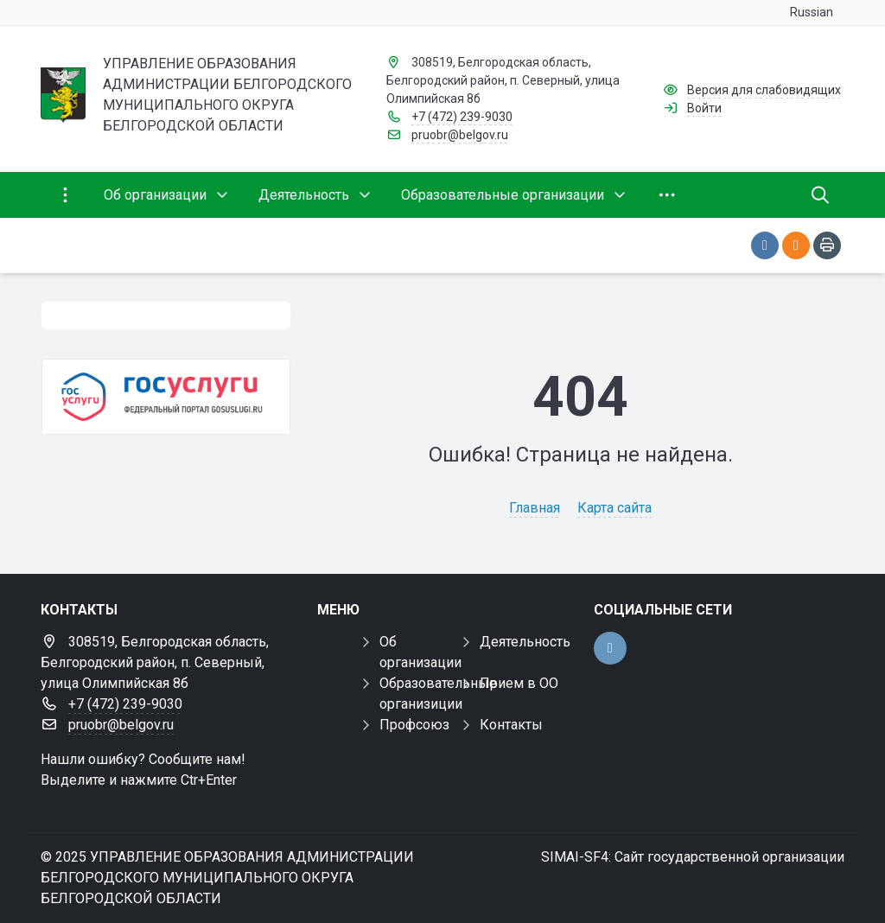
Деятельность (525, 641)
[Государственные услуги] (165, 397)
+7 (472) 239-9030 (462, 117)
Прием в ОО (519, 683)
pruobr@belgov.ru (459, 135)
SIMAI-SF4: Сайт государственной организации (692, 857)
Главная (534, 508)
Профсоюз (414, 724)
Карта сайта (614, 508)
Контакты (511, 724)
